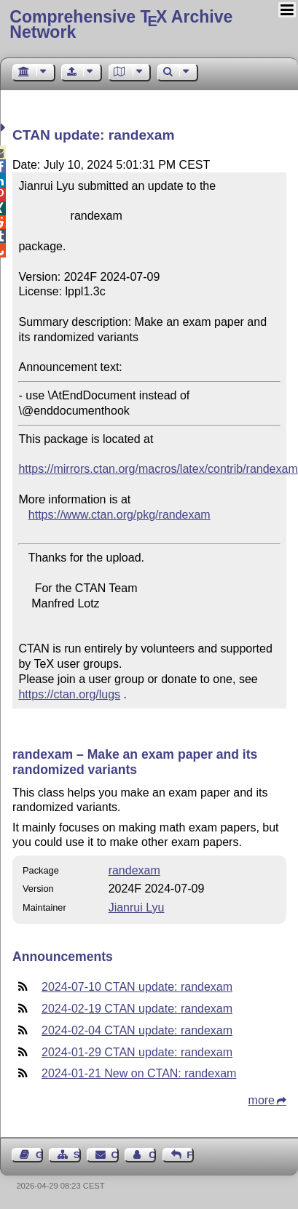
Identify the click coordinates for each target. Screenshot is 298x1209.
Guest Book (39, 1154)
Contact (115, 1154)
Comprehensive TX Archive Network (120, 24)
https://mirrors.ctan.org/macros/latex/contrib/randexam (157, 469)
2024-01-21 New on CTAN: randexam (139, 1073)
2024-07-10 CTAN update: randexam (137, 987)
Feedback (190, 1154)
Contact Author (152, 1154)
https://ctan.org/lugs (69, 694)
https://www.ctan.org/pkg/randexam (119, 514)
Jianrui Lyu (137, 907)
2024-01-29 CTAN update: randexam (137, 1052)
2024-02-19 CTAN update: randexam (137, 1008)
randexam (134, 870)
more (261, 1100)
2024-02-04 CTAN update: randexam (137, 1030)
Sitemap (77, 1154)
